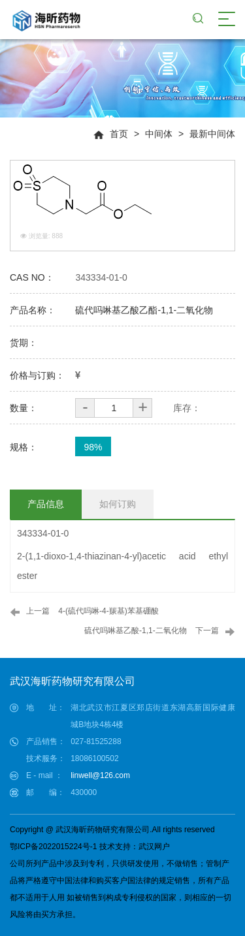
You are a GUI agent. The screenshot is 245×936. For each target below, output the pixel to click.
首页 (119, 134)
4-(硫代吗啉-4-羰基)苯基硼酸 (108, 611)
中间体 (158, 134)
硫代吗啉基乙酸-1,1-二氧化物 (135, 630)
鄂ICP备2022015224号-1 (53, 846)
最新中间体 (212, 134)
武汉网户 (154, 846)
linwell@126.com (100, 775)
